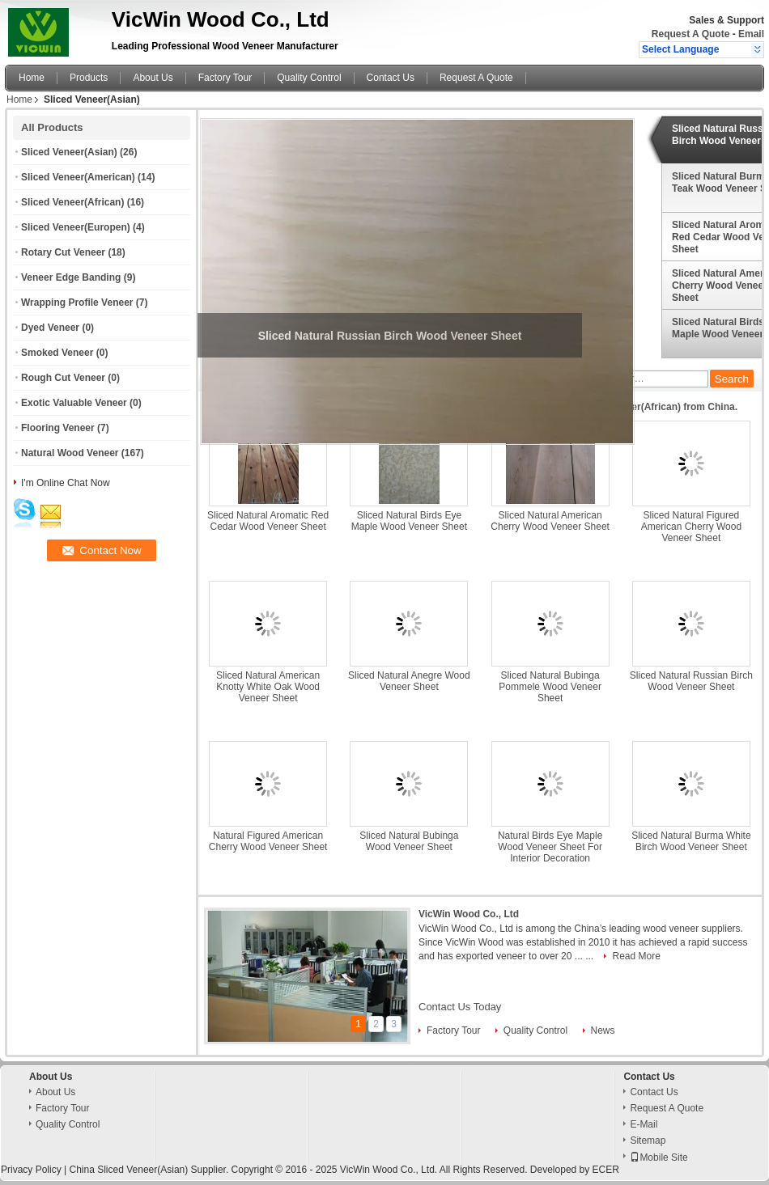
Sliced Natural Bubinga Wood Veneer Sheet (408, 841)
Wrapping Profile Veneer (77, 302)
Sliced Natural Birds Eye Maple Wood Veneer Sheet (409, 521)
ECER (606, 1169)
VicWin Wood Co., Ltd (468, 914)
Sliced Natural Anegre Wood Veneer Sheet (409, 681)
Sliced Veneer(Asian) (69, 152)
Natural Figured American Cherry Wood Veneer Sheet (268, 841)
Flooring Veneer (58, 428)
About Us (152, 77)
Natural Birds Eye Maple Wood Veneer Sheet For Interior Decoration (550, 847)
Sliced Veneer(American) (78, 177)
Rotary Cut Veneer (63, 252)
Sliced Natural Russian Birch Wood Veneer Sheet (691, 681)
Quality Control (309, 77)
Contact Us (390, 77)
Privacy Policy (31, 1169)
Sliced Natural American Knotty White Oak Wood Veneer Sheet (268, 687)
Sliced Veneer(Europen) (75, 227)
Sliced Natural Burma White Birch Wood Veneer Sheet (690, 841)
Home (32, 77)
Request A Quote (690, 34)
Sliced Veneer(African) (72, 202)
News (603, 1030)
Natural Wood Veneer (69, 453)
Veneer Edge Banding (71, 277)
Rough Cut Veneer (63, 377)
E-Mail (643, 1124)
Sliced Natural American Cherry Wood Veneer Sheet (550, 521)
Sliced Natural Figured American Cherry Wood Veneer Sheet (691, 527)
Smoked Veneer (57, 352)
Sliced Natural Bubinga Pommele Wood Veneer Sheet (550, 687)
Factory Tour (225, 77)
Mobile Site (658, 1157)
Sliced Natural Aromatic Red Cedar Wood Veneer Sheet (268, 521)
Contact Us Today (459, 1007)
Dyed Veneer (50, 327)
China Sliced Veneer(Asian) (128, 1169)
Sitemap (647, 1140)
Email (751, 34)
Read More (636, 956)
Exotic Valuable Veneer (74, 402)
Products (89, 77)
